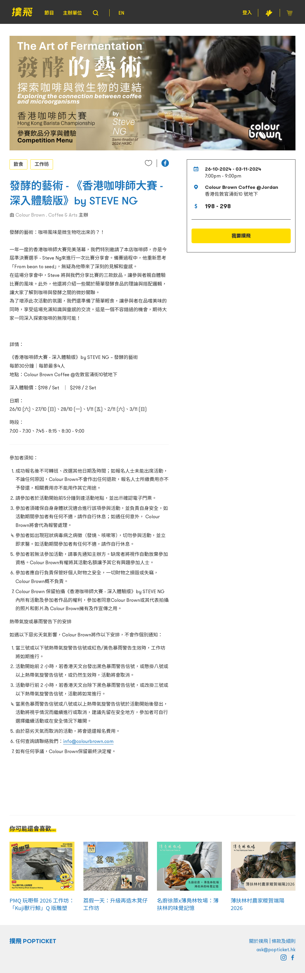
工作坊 (42, 164)
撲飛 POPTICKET (33, 941)
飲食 (18, 164)
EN (121, 13)
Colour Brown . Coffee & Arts (46, 215)
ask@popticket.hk (275, 949)
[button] (165, 163)
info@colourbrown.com (88, 741)
